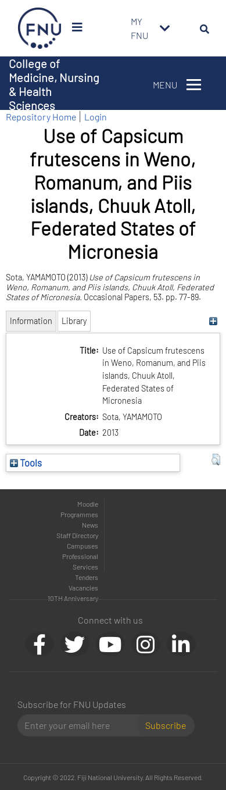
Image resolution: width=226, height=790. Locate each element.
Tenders (86, 577)
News (90, 525)
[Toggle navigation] (165, 28)
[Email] (81, 725)
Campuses (82, 546)
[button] (215, 459)
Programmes (79, 514)
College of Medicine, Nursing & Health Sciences (54, 84)
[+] (213, 320)
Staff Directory (77, 535)
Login (95, 116)
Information (31, 321)
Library (74, 321)
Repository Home (41, 116)
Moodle (87, 504)
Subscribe (165, 725)
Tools (26, 462)
